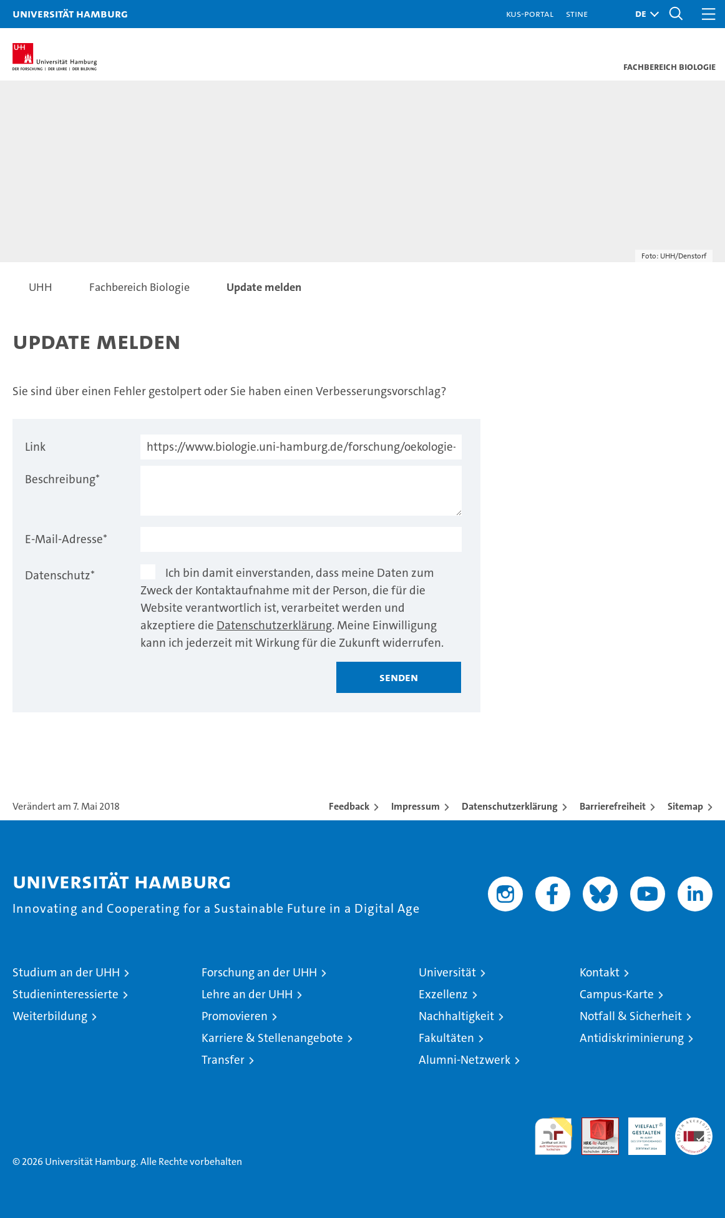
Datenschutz (60, 575)
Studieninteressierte (65, 994)
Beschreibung (62, 479)
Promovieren (235, 1016)
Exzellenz (443, 994)
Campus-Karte (617, 994)
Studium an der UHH (66, 972)
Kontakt (600, 972)
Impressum (415, 806)
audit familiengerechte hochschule (553, 1136)
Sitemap (685, 806)
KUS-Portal (529, 13)
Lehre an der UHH (247, 994)
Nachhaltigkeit (456, 1016)
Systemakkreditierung (694, 1124)
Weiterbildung (49, 1016)
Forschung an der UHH (259, 972)
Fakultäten (446, 1038)
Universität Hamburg (70, 13)
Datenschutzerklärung (274, 625)
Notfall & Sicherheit (631, 1016)
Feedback (349, 806)
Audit (593, 1124)
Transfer (223, 1060)
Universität (447, 972)
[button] (643, 14)
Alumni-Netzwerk (464, 1060)
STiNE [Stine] (577, 13)
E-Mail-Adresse (66, 539)
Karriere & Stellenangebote (272, 1038)
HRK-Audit (640, 1130)
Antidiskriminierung (632, 1038)
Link (35, 446)
